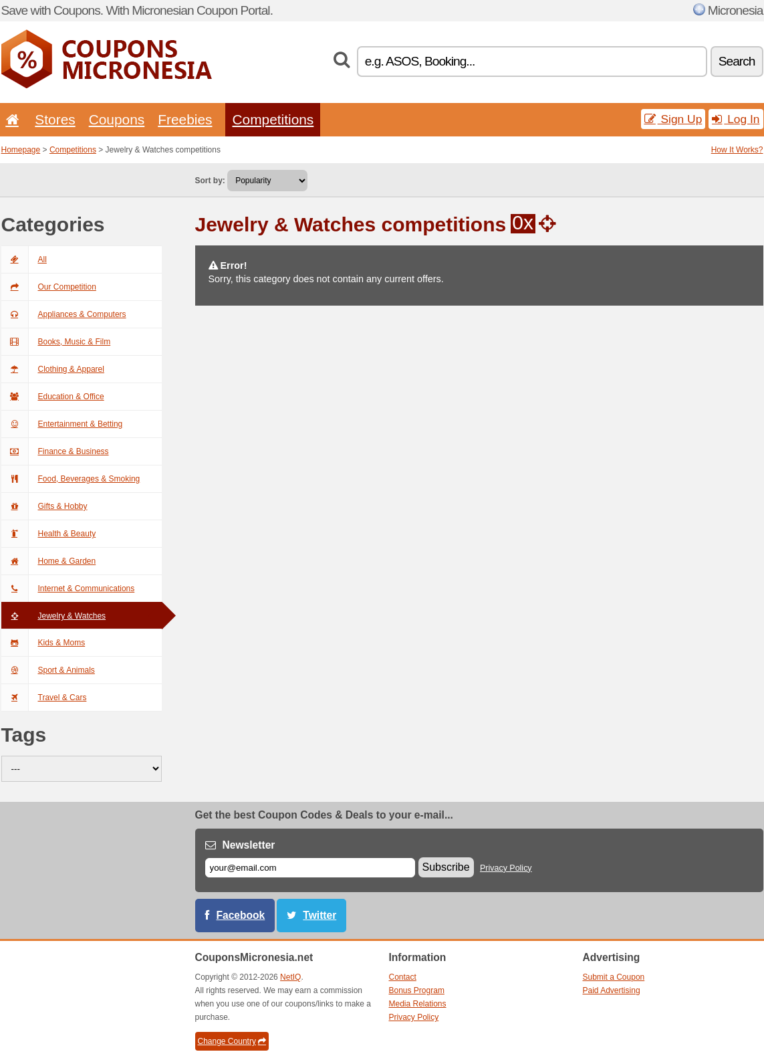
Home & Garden (48, 561)
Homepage (21, 149)
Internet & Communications (68, 588)
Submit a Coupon (614, 977)
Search (737, 61)
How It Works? (737, 149)
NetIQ (290, 977)
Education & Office (52, 396)
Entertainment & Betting (62, 424)
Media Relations (418, 1003)
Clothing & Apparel (52, 369)
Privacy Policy (506, 868)
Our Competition (48, 287)
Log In (735, 119)
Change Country (232, 1041)
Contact (402, 977)
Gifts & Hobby (44, 506)
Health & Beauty (48, 533)
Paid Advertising (611, 990)
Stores (55, 119)
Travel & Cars (44, 697)
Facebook (241, 915)
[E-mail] (310, 867)
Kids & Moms (43, 642)
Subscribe (446, 867)
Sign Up (673, 119)
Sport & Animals (48, 670)
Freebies (185, 119)
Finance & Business (55, 451)
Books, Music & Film (56, 341)
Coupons (117, 119)
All (24, 259)
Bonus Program (416, 990)
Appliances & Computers (63, 314)
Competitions (272, 119)
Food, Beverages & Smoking (70, 478)
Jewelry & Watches (53, 616)
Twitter (319, 915)
